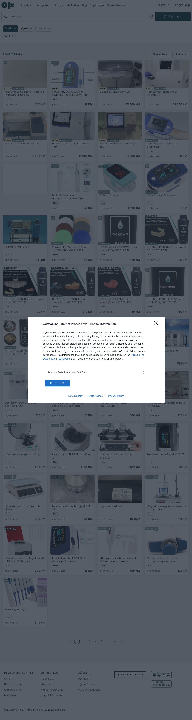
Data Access (96, 396)
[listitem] (96, 372)
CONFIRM (62, 383)
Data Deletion (76, 396)
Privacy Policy (116, 396)
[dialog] (96, 360)
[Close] (157, 324)
